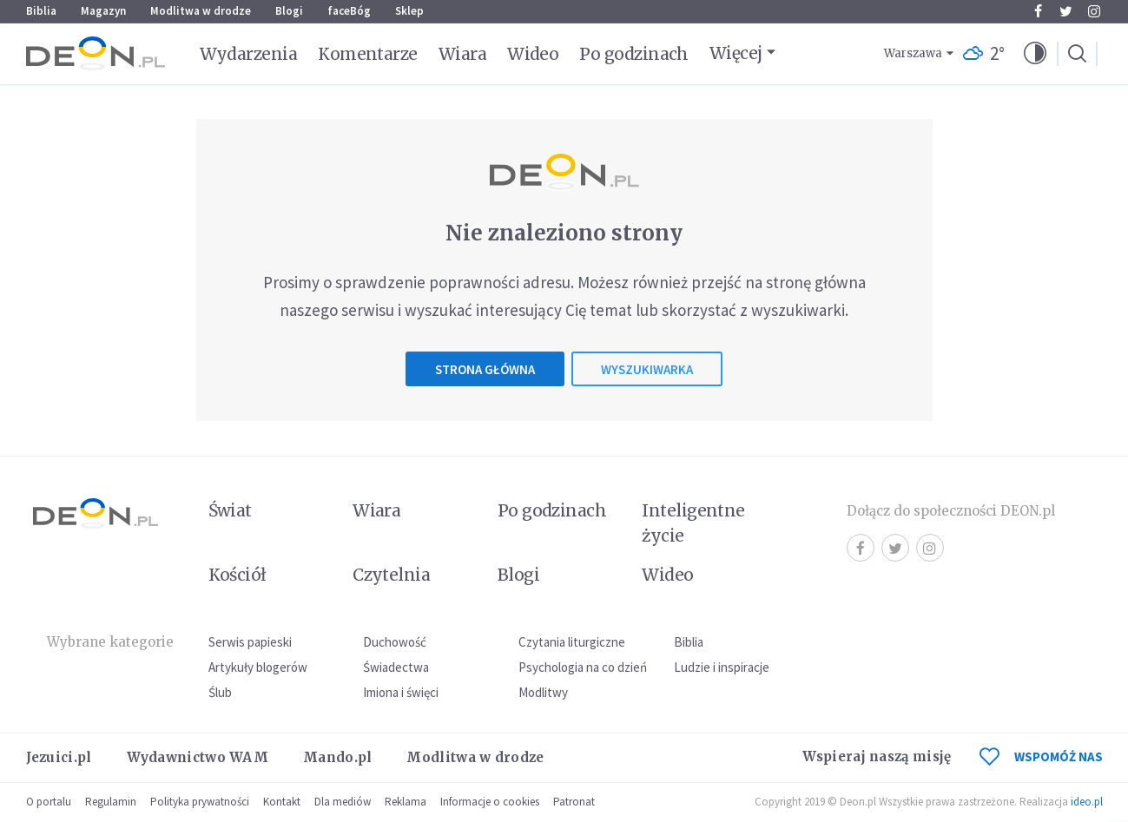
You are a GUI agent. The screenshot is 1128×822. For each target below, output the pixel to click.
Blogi (289, 10)
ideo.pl (1087, 801)
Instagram (1094, 11)
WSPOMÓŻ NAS (1041, 756)
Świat (230, 510)
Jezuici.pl (59, 757)
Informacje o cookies (489, 801)
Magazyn (103, 10)
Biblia (41, 10)
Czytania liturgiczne (571, 642)
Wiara (462, 53)
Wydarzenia (249, 53)
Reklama (405, 801)
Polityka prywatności (199, 801)
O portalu (48, 801)
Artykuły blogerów (257, 667)
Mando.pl (337, 757)
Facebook (1038, 11)
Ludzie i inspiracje (721, 667)
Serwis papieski (250, 642)
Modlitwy (543, 692)
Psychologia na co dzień (582, 667)
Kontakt (281, 801)
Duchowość (394, 642)
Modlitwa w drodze (200, 10)
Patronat (574, 801)
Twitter (1065, 11)
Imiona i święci (401, 692)
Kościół (237, 574)
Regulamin (110, 801)
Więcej (735, 53)
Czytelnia (391, 574)
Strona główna (485, 369)
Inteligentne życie (693, 523)
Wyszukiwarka (647, 369)
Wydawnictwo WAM (198, 757)
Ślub (220, 692)
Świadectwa (396, 667)
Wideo (532, 53)
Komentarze (368, 53)
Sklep (409, 10)
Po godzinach (634, 53)
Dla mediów (342, 801)
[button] (1035, 54)
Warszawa (913, 53)
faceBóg (349, 10)
